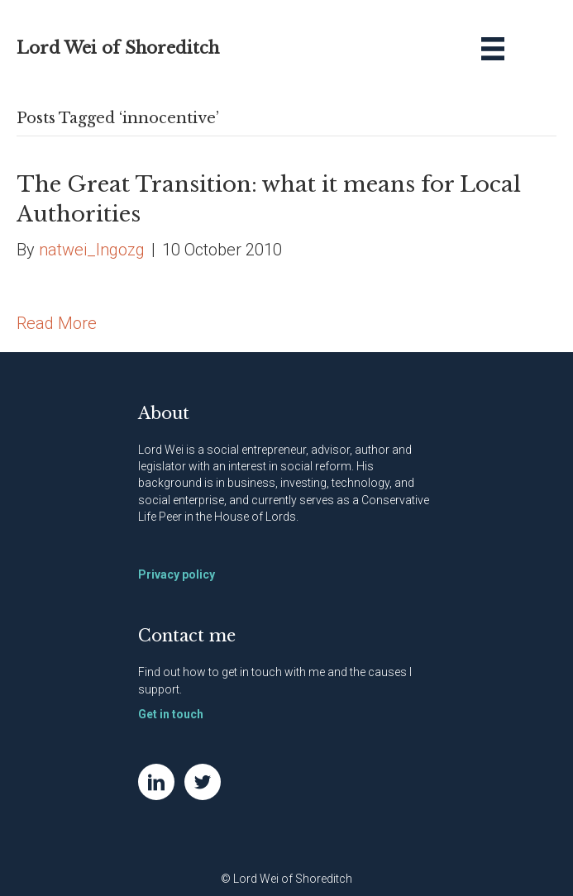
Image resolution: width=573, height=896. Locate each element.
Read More (57, 323)
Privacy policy (176, 574)
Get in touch (170, 714)
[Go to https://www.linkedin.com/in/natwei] (156, 782)
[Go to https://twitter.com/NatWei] (202, 782)
